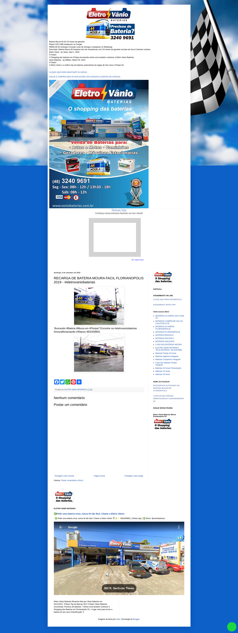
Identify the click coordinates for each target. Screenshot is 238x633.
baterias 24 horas (163, 374)
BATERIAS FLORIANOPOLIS (168, 332)
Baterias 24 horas (163, 371)
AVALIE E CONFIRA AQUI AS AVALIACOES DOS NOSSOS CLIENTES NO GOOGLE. (85, 77)
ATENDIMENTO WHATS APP (164, 305)
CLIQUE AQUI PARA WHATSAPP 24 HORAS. (68, 72)
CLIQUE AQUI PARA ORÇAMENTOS (167, 299)
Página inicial (99, 476)
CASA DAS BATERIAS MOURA (169, 344)
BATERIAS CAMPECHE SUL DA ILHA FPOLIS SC (169, 322)
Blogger (136, 619)
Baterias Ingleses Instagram (167, 356)
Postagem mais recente (64, 476)
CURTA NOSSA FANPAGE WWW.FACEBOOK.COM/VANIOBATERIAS (168, 398)
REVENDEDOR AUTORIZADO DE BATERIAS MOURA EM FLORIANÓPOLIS (166, 388)
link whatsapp (231, 626)
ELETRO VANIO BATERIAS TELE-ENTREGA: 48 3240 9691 (169, 349)
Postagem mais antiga (134, 476)
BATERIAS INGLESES (165, 341)
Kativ (118, 619)
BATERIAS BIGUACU (165, 335)
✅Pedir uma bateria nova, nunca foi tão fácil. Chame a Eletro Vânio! (89, 514)
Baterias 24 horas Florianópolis (168, 368)
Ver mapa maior (137, 260)
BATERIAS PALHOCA (165, 338)
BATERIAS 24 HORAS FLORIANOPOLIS (165, 327)
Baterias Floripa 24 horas (166, 353)
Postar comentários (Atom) (72, 480)
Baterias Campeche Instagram (168, 359)
